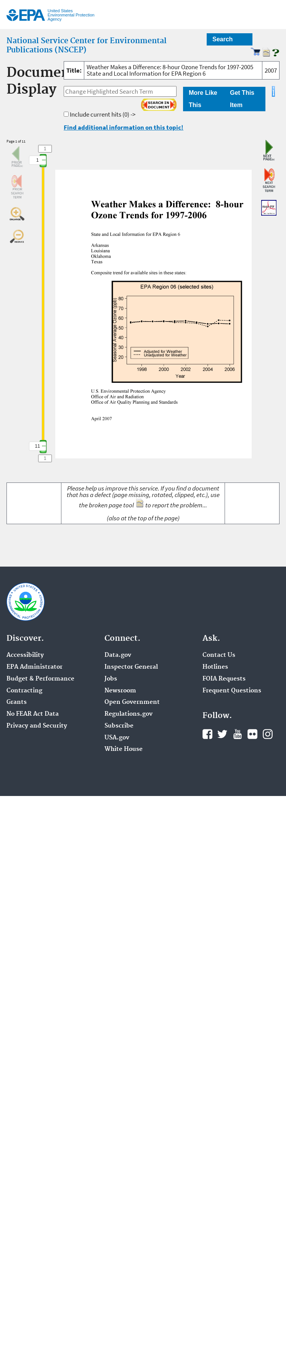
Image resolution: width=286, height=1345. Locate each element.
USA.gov (116, 737)
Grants (16, 702)
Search (222, 39)
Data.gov (117, 655)
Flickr (252, 734)
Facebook (207, 734)
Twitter (222, 734)
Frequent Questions (231, 690)
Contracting (24, 690)
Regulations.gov (128, 714)
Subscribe (118, 726)
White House (123, 749)
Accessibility (25, 655)
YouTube (238, 734)
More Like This (203, 98)
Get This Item (242, 98)
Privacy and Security (36, 726)
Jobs (110, 679)
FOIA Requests (224, 679)
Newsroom (120, 690)
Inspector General (131, 667)
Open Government (132, 702)
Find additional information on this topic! (123, 127)
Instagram (268, 734)
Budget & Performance (40, 679)
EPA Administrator (34, 667)
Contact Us (218, 655)
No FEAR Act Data (32, 714)
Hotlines (215, 667)
